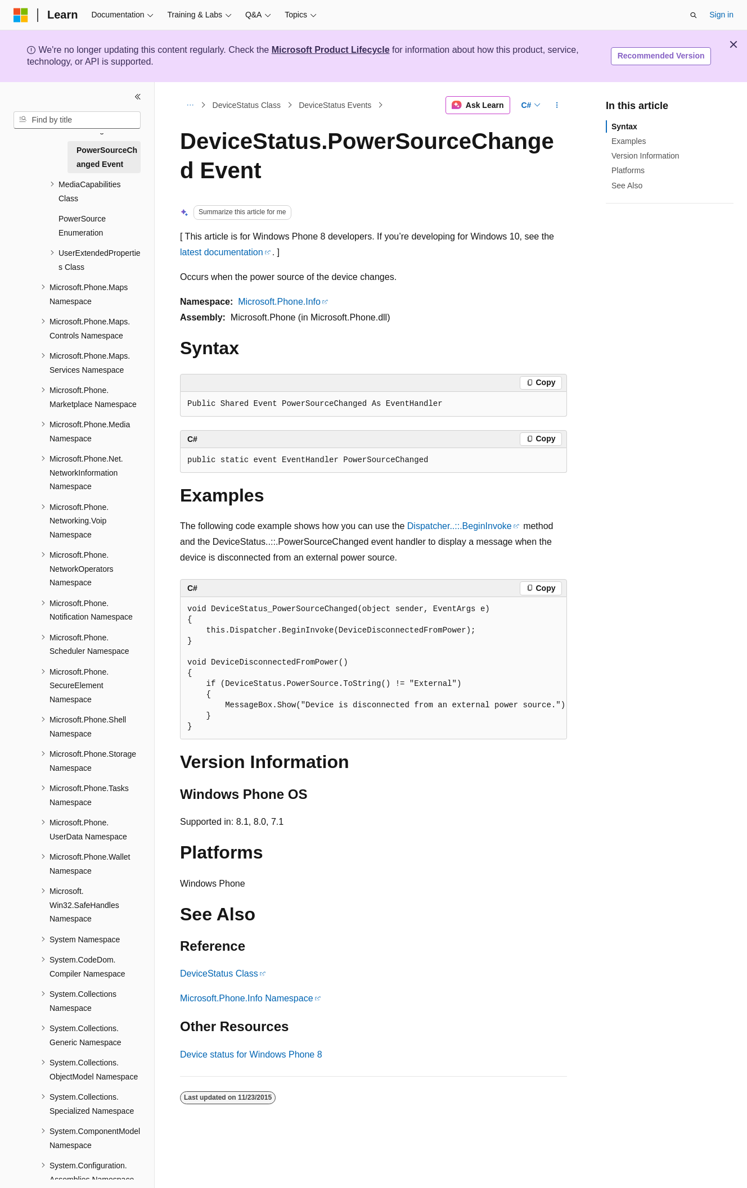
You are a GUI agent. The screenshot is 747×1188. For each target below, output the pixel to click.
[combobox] (77, 120)
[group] (373, 668)
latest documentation (221, 252)
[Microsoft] (21, 15)
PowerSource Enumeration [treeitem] (82, 225)
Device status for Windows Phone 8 (251, 1054)
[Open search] (693, 15)
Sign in (721, 14)
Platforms (628, 170)
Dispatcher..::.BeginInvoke (459, 526)
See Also (626, 185)
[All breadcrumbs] (190, 105)
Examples (628, 141)
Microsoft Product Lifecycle (331, 50)
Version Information (645, 155)
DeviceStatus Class (247, 105)
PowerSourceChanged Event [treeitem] (106, 157)
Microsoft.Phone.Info (279, 301)
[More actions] (557, 105)
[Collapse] (138, 97)
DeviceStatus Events (335, 105)
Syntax (624, 126)
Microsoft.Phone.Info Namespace (246, 998)
